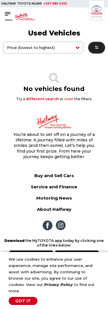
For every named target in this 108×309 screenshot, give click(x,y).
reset (68, 99)
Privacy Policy (58, 284)
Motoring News (54, 198)
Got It (23, 301)
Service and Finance (54, 186)
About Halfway (54, 209)
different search (42, 99)
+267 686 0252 (55, 3)
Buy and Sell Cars (54, 175)
